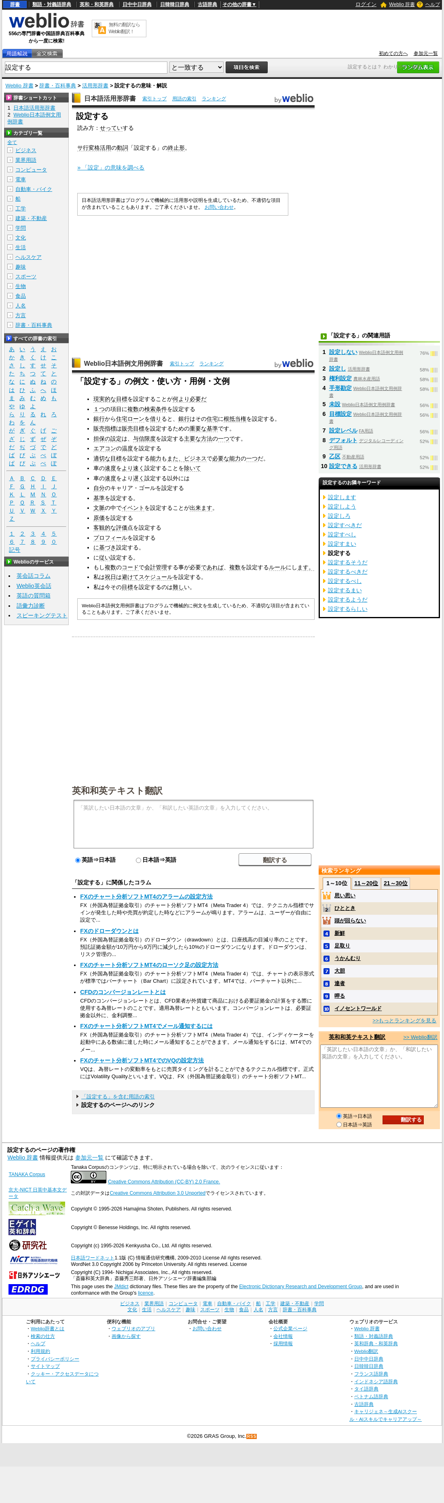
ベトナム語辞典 (371, 1396)
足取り (342, 946)
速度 (110, 468)
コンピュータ (31, 170)
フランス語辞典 (371, 1373)
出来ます (201, 508)
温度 (127, 448)
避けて (130, 577)
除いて (192, 468)
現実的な (104, 399)
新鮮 (339, 933)
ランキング (214, 99)
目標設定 (340, 414)
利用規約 (40, 1351)
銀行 (99, 418)
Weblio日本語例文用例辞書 (123, 363)
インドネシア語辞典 (376, 1381)
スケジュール (156, 577)
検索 (150, 409)
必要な (220, 458)
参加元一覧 (426, 53)
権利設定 (340, 378)
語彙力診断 (31, 605)
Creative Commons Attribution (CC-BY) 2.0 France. (164, 1182)
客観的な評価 (110, 527)
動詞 (122, 147)
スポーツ (25, 276)
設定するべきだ (348, 571)
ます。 (305, 567)
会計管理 (155, 567)
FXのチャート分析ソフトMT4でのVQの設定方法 (142, 1060)
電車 (20, 179)
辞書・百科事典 (57, 86)
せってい (111, 128)
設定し (337, 368)
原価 (99, 518)
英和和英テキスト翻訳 (117, 790)
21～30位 (396, 883)
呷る (339, 996)
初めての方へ (393, 53)
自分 (99, 488)
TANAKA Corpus (26, 1174)
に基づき (104, 547)
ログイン (365, 4)
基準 (212, 428)
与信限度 (144, 438)
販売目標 (133, 428)
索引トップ (154, 99)
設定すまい (342, 544)
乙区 (334, 456)
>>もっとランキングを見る (404, 1021)
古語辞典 (207, 4)
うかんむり (347, 958)
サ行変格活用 (94, 147)
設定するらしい (348, 609)
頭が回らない (350, 921)
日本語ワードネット (92, 1258)
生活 (20, 247)
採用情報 (283, 1343)
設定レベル (343, 430)
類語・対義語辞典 (51, 4)
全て (12, 142)
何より (181, 399)
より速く (133, 468)
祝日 (110, 577)
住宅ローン (130, 418)
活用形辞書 (95, 86)
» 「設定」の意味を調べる (110, 167)
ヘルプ (432, 4)
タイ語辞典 (366, 1388)
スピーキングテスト (42, 615)
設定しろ (339, 516)
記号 (14, 550)
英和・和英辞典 (97, 4)
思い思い (344, 895)
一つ (223, 438)
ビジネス (195, 458)
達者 (339, 983)
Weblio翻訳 (366, 1351)
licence (145, 1293)
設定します (342, 497)
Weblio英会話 (34, 586)
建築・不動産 (31, 218)
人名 (20, 306)
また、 (175, 458)
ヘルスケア (28, 257)
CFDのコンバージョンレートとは (123, 992)
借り (155, 418)
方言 (20, 315)
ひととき (344, 908)
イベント (133, 508)
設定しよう (342, 506)
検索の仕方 (43, 1336)
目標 (121, 399)
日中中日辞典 (137, 4)
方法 (206, 438)
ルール (277, 567)
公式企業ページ (290, 1328)
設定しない (343, 352)
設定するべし (345, 581)
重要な (198, 428)
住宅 (212, 418)
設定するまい (345, 590)
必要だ (198, 399)
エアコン (104, 448)
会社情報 (283, 1336)
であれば (212, 567)
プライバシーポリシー (55, 1358)
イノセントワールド (358, 1008)
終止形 (176, 147)
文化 (20, 238)
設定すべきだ (345, 525)
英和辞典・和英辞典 (376, 1343)
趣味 (20, 267)
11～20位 (366, 883)
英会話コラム (34, 575)
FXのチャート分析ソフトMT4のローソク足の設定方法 (149, 965)
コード (130, 567)
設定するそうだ (348, 562)
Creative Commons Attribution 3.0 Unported (157, 1193)
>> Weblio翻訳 (420, 1037)
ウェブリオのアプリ (133, 1328)
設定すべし (342, 534)
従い (104, 557)
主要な (192, 438)
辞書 (15, 4)
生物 (20, 286)
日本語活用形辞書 (110, 98)
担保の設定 (107, 438)
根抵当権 (235, 418)
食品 (20, 296)
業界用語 (25, 160)
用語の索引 (184, 99)
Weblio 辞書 (402, 4)
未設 (334, 404)
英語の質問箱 (34, 595)
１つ (99, 409)
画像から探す (126, 1336)
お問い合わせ (219, 207)
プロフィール (110, 537)
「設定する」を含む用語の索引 (118, 1097)
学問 (20, 228)
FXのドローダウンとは (109, 931)
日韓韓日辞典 (174, 4)
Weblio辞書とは (47, 1328)
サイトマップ (45, 1366)
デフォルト (343, 440)
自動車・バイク (33, 189)
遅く (138, 478)
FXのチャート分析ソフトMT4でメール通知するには (146, 1026)
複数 (133, 409)
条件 (161, 409)
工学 (20, 209)
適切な (101, 458)
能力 (155, 458)
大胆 (339, 971)
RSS (252, 1436)
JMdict (121, 1286)
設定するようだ (348, 599)
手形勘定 (340, 388)
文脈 (99, 508)
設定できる (343, 466)
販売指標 (104, 428)
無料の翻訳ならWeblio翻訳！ (124, 28)
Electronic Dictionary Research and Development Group (300, 1286)
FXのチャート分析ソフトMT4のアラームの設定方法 (146, 896)
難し (178, 587)
